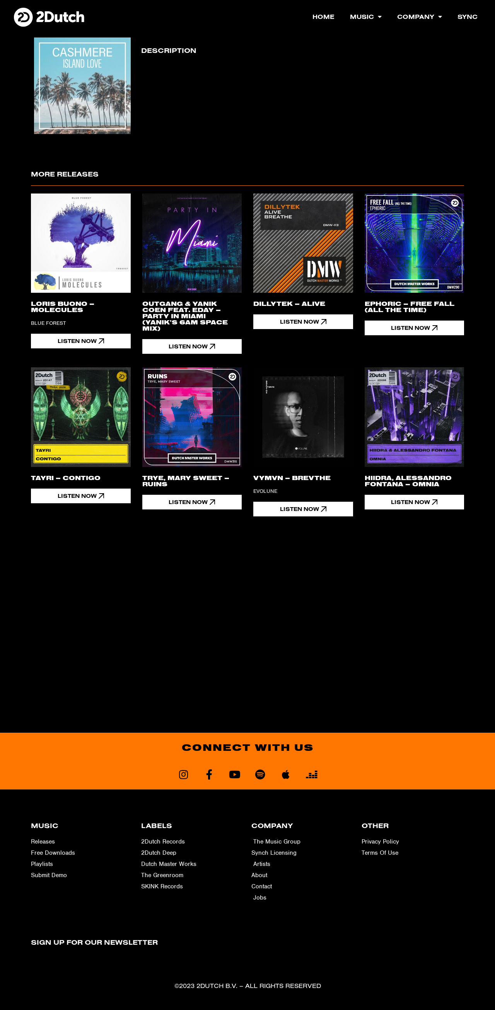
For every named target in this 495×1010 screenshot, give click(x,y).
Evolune (265, 491)
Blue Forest (48, 323)
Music (366, 17)
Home (323, 16)
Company (419, 17)
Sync (467, 16)
